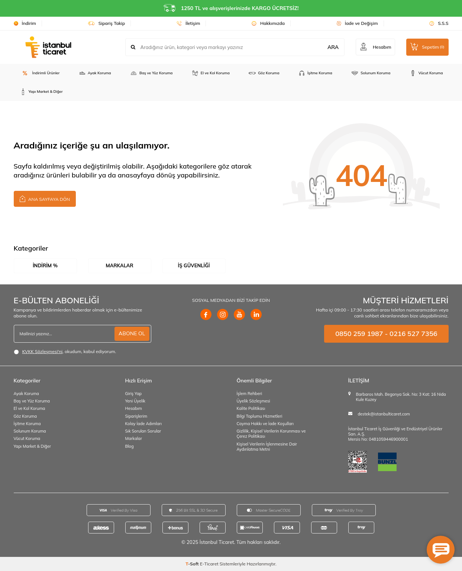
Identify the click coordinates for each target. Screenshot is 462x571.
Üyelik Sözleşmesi (253, 401)
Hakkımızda (268, 23)
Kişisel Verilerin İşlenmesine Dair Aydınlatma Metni (267, 446)
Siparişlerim (136, 416)
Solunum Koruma (370, 73)
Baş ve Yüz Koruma (151, 73)
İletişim (188, 23)
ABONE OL (132, 333)
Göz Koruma (263, 73)
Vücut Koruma (426, 73)
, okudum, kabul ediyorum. (65, 352)
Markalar (119, 265)
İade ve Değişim (357, 23)
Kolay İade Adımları (143, 423)
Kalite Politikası (251, 408)
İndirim (25, 23)
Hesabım (133, 408)
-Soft (192, 564)
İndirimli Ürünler (39, 73)
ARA (332, 47)
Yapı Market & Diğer (41, 91)
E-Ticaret (209, 564)
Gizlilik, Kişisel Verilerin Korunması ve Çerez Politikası (271, 433)
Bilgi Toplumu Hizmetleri (259, 416)
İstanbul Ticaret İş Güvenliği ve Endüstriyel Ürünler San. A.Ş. (395, 431)
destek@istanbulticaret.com (384, 414)
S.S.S (438, 23)
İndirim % (45, 265)
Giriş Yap (133, 393)
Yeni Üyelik (135, 401)
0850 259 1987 (359, 333)
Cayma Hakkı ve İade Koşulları (265, 423)
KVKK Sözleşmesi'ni (42, 351)
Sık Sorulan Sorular (143, 431)
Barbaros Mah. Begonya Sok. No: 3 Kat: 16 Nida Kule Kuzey (401, 397)
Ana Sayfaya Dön (45, 198)
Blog (129, 446)
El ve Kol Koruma (210, 73)
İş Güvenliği (194, 265)
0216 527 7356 (413, 333)
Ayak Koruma (94, 73)
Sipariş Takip (106, 23)
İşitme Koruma (315, 73)
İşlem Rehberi (249, 393)
